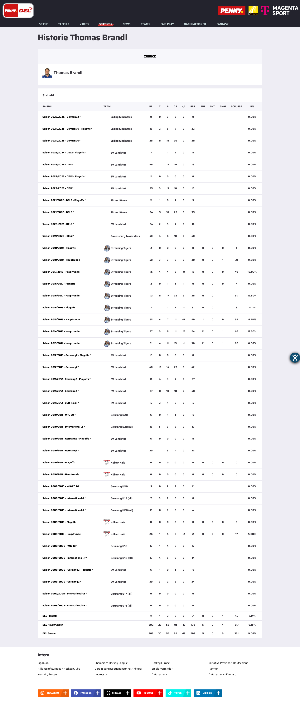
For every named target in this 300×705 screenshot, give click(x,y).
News (127, 24)
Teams (145, 24)
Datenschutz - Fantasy (222, 674)
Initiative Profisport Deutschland (228, 663)
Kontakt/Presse (47, 674)
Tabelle (63, 24)
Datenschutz (159, 674)
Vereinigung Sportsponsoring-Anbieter (118, 669)
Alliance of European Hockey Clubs (59, 669)
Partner (213, 669)
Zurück (150, 56)
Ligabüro (43, 663)
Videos (84, 24)
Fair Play (167, 24)
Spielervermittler (162, 669)
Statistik (105, 24)
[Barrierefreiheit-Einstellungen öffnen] (295, 358)
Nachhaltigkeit (195, 24)
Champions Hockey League (111, 663)
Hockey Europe (161, 663)
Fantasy (223, 24)
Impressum (101, 674)
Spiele (43, 24)
